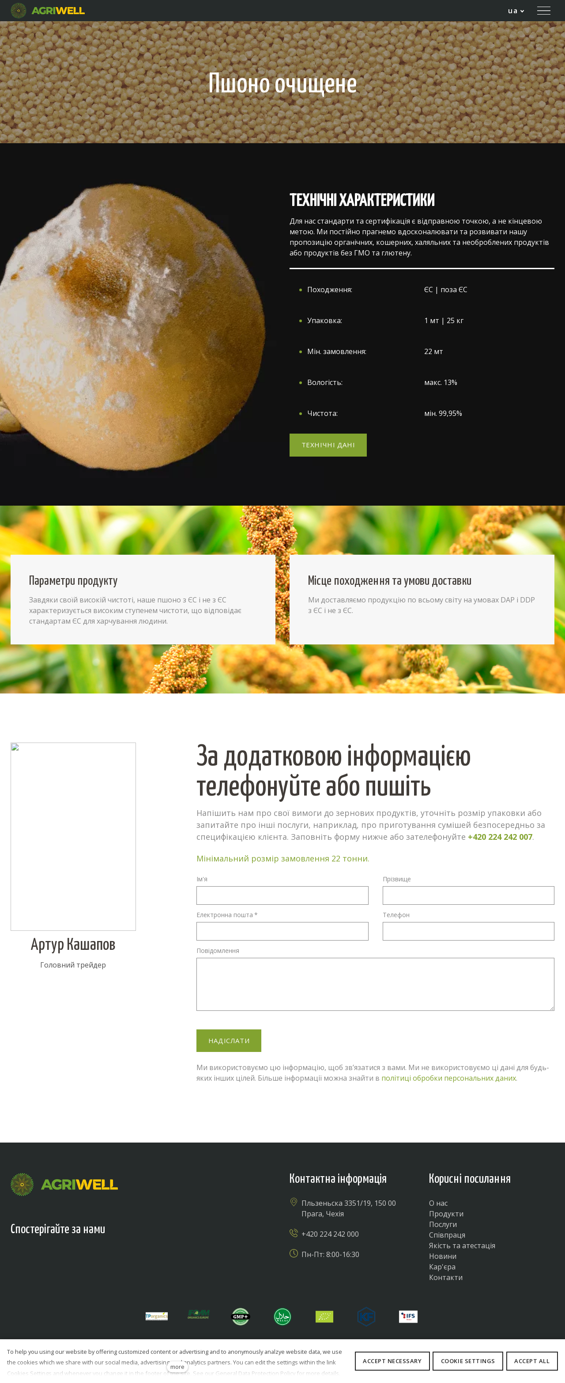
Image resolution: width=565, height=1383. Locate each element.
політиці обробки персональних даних (448, 1078)
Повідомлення (217, 950)
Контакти (446, 1277)
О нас (438, 1203)
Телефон (396, 915)
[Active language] (516, 11)
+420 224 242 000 (330, 1234)
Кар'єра (442, 1267)
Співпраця (447, 1235)
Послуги (443, 1224)
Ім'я (201, 879)
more (177, 1367)
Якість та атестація (462, 1245)
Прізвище (397, 879)
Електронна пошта (227, 915)
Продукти (446, 1214)
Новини (442, 1256)
